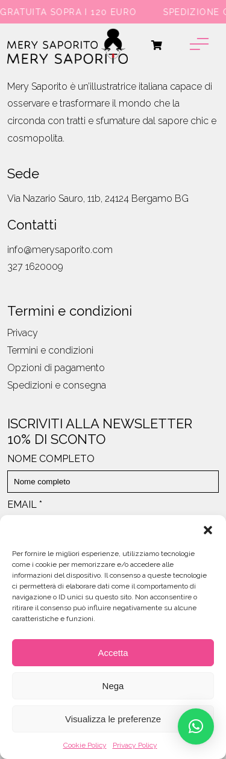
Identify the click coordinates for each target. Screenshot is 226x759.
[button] (208, 530)
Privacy (22, 333)
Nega (113, 686)
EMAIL (24, 504)
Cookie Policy (85, 745)
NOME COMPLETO (51, 458)
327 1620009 (35, 266)
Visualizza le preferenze (113, 719)
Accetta (113, 653)
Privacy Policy (135, 745)
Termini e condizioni (50, 350)
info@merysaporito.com (60, 249)
